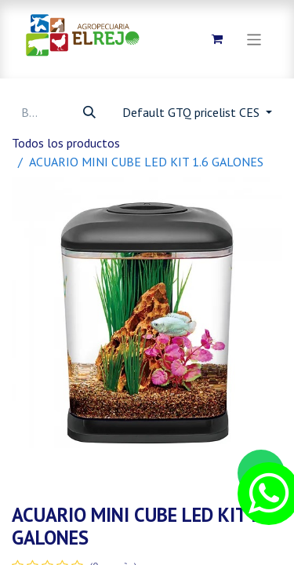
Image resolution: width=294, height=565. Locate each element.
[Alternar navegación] (254, 39)
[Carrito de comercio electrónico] (217, 39)
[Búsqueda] (89, 112)
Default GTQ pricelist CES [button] (192, 112)
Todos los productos (66, 143)
